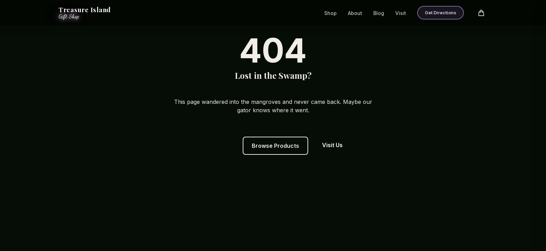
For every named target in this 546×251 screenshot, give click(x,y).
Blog (378, 13)
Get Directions (440, 12)
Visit (400, 13)
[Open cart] (481, 13)
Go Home (216, 145)
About (355, 13)
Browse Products (275, 145)
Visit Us (332, 145)
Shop (330, 13)
